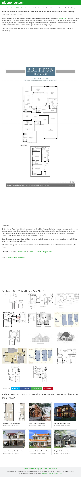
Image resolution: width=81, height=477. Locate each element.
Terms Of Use (47, 469)
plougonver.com (13, 2)
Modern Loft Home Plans (62, 423)
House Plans (5, 14)
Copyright (39, 469)
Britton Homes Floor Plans (16, 257)
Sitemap (26, 469)
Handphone (22, 252)
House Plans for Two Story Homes (14, 451)
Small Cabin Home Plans (37, 423)
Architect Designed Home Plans (39, 451)
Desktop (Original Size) (44, 252)
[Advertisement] (40, 48)
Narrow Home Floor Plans (11, 423)
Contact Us (32, 469)
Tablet (31, 252)
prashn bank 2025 (57, 473)
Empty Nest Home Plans (62, 451)
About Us (54, 469)
